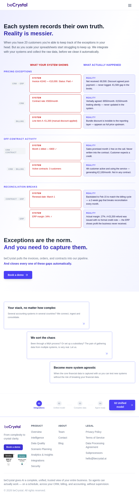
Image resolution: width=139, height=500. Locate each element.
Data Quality (38, 443)
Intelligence (37, 437)
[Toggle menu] (129, 5)
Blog (61, 443)
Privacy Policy (93, 431)
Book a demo (18, 275)
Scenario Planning (41, 449)
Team (61, 431)
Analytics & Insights (42, 454)
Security (35, 466)
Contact (62, 437)
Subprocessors (94, 452)
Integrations (37, 460)
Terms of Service (95, 437)
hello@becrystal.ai (96, 458)
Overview (36, 431)
